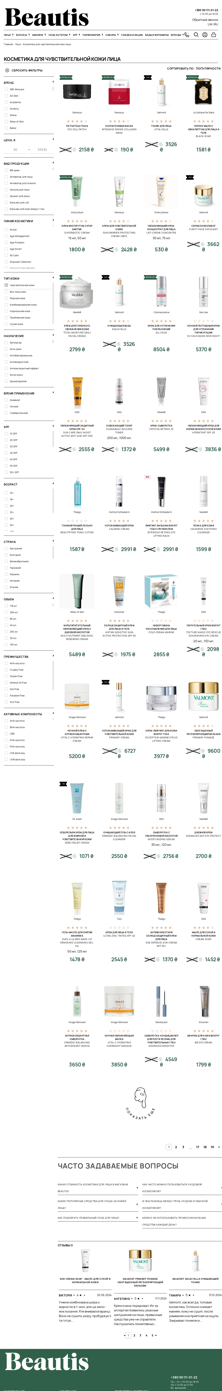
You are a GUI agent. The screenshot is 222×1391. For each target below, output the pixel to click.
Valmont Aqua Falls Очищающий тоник (195, 1280)
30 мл (157, 238)
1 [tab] (128, 1335)
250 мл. (112, 438)
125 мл (82, 951)
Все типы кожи (18, 291)
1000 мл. (125, 438)
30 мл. (155, 845)
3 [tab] (140, 1335)
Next (156, 1335)
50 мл (81, 238)
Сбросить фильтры (24, 70)
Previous (124, 1335)
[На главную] (47, 25)
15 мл (72, 238)
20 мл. (197, 641)
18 (205, 1147)
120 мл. (166, 845)
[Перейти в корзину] (214, 35)
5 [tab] (152, 1335)
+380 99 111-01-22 (206, 10)
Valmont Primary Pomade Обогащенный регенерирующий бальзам (140, 1282)
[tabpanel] (85, 1289)
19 (212, 1147)
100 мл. (209, 641)
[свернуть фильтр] (53, 81)
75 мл (166, 238)
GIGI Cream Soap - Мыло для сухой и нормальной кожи (85, 1280)
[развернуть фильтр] (53, 220)
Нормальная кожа (20, 311)
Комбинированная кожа (23, 304)
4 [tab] (146, 1335)
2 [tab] (134, 1335)
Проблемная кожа (20, 317)
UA (210, 24)
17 (197, 1147)
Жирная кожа (17, 298)
